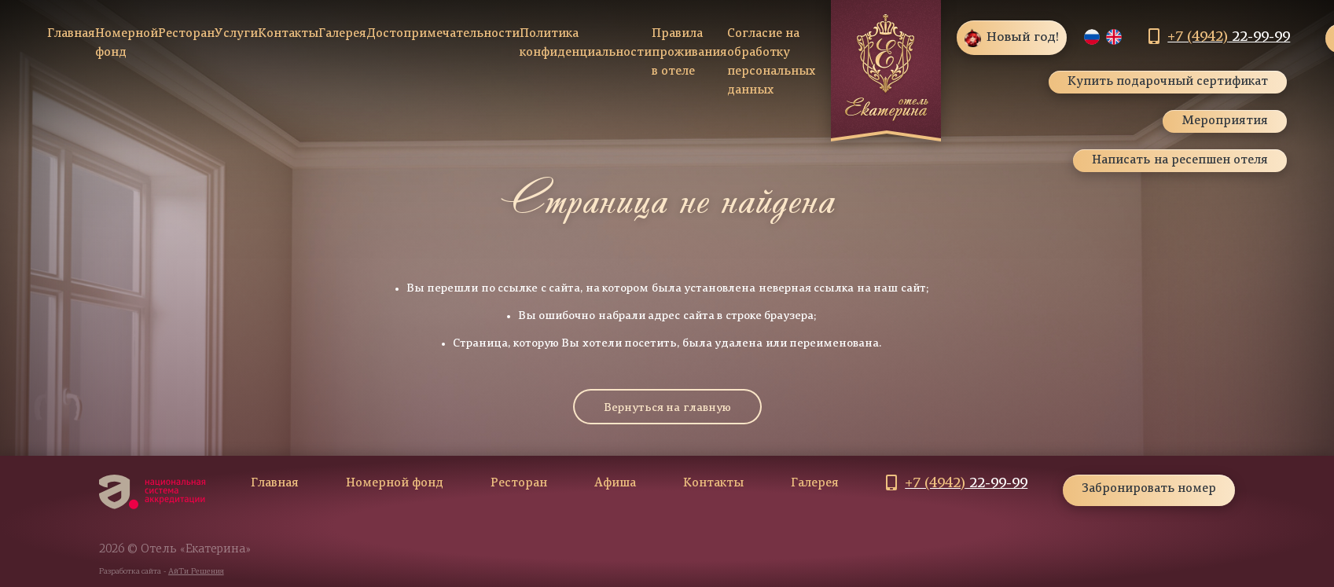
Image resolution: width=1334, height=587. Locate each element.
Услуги (236, 34)
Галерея (342, 34)
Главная (71, 34)
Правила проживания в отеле (689, 53)
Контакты (288, 34)
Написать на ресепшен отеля (1180, 161)
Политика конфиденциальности (586, 43)
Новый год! (1012, 37)
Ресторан (186, 34)
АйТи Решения (196, 571)
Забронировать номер (1149, 489)
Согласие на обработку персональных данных (771, 62)
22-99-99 (1228, 37)
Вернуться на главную (667, 408)
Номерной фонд (126, 43)
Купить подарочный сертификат (1168, 82)
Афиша (615, 484)
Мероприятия (1224, 121)
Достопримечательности (443, 34)
